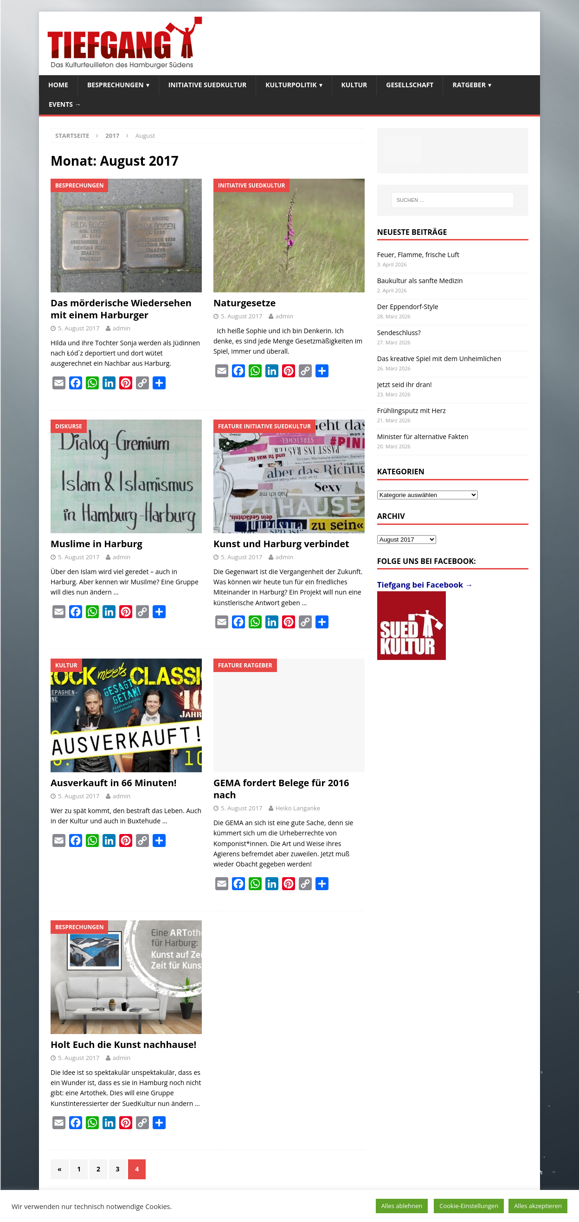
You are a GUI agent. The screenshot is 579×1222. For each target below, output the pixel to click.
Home (58, 84)
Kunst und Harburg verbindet (281, 543)
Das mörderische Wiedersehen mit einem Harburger (121, 309)
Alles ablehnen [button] (402, 1206)
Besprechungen (115, 84)
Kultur (354, 84)
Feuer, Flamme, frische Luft (418, 254)
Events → (65, 104)
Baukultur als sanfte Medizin (420, 280)
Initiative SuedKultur (207, 84)
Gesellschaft (409, 84)
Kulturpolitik (290, 84)
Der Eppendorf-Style (407, 306)
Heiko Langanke (298, 808)
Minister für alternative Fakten (423, 436)
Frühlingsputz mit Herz (411, 410)
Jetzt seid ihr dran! (404, 384)
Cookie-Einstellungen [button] (468, 1206)
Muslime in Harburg (96, 543)
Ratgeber (468, 84)
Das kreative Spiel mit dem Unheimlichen (439, 358)
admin (121, 328)
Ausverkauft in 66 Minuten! (114, 782)
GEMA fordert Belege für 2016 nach (281, 788)
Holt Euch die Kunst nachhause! (123, 1044)
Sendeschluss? (399, 332)
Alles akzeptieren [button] (538, 1206)
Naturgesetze (244, 303)
